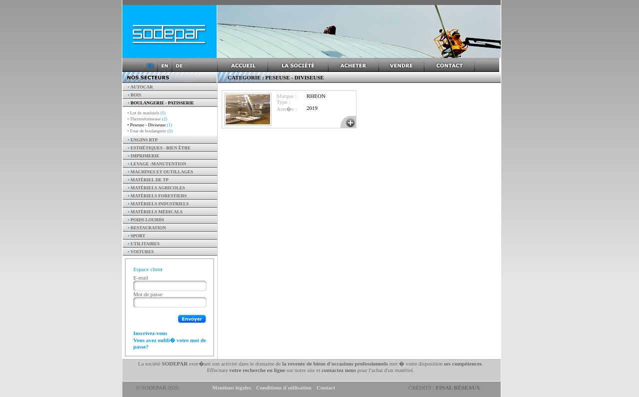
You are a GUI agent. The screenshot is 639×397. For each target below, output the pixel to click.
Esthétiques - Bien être (159, 147)
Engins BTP (143, 139)
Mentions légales (231, 388)
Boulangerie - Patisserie (161, 102)
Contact (326, 388)
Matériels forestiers (157, 195)
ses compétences (462, 364)
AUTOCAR (140, 86)
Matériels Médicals (155, 211)
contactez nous (338, 370)
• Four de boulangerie (150, 130)
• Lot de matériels (146, 112)
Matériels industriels (158, 203)
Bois (134, 94)
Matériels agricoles (156, 187)
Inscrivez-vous (150, 333)
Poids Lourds (146, 219)
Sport (136, 235)
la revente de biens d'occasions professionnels (335, 364)
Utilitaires (144, 243)
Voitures (141, 251)
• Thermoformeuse (147, 118)
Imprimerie (143, 155)
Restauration (147, 227)
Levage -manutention (157, 163)
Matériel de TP (148, 179)
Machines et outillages (160, 171)
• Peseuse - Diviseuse (149, 124)
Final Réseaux (458, 388)
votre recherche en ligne (257, 370)
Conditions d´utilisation (284, 388)
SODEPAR (175, 364)
